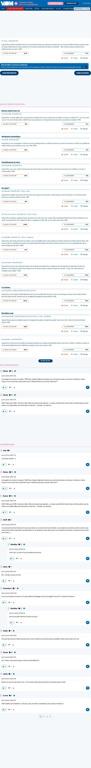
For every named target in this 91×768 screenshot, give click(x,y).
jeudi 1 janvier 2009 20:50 (9, 635)
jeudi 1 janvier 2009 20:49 (9, 593)
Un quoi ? (6, 188)
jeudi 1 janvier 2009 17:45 (9, 400)
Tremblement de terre (11, 162)
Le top (58, 9)
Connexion (86, 3)
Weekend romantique (11, 137)
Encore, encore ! (45, 360)
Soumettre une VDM (55, 3)
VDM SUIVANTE (82, 73)
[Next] (50, 717)
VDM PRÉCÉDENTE (9, 73)
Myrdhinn (14, 544)
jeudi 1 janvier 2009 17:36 (9, 376)
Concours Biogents (15, 9)
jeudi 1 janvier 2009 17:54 (9, 571)
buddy (5, 631)
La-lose (5, 695)
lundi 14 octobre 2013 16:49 (17, 613)
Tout (3, 9)
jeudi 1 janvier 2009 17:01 (9, 455)
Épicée (37, 9)
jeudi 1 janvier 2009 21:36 (9, 679)
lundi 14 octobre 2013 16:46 (17, 549)
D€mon (5, 371)
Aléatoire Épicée (48, 9)
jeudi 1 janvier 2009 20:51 (9, 657)
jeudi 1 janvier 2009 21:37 (9, 700)
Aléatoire (28, 9)
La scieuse (6, 288)
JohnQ (5, 674)
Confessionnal (68, 9)
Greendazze (7, 588)
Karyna (5, 395)
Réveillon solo (7, 313)
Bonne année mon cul (11, 111)
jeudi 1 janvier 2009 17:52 (9, 524)
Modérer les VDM (71, 3)
